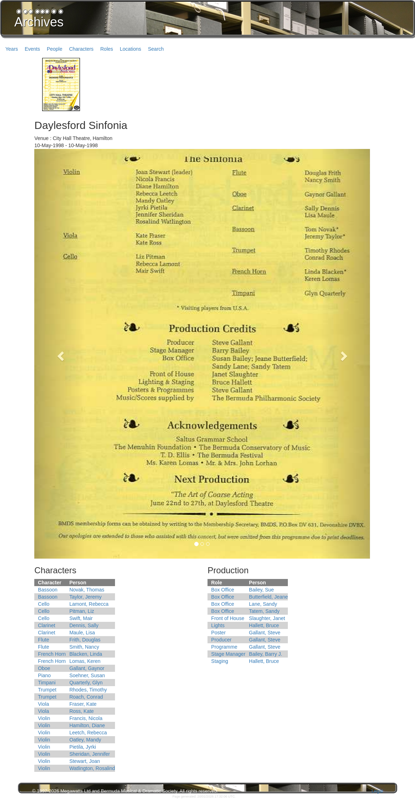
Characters (81, 49)
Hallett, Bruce (264, 625)
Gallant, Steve (264, 632)
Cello (43, 604)
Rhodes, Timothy (88, 690)
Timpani (46, 682)
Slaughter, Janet (267, 618)
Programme (224, 647)
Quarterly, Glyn (85, 682)
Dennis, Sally (84, 625)
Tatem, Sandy (264, 611)
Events (32, 49)
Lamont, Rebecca (89, 604)
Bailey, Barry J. (265, 654)
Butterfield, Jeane (268, 597)
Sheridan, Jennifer (89, 754)
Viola (43, 704)
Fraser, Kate (82, 704)
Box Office (222, 590)
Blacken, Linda (85, 654)
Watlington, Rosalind (92, 768)
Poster (218, 632)
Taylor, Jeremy (85, 597)
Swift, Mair (80, 618)
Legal (377, 791)
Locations (130, 49)
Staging (219, 661)
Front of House (227, 618)
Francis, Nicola (85, 718)
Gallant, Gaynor (86, 668)
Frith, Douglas (84, 640)
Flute (43, 640)
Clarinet (46, 625)
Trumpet (47, 690)
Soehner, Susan (87, 675)
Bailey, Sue (261, 590)
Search (156, 49)
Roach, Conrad (86, 697)
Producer (221, 640)
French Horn (52, 654)
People (54, 49)
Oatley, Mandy (85, 740)
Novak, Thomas (86, 590)
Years (11, 49)
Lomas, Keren (84, 661)
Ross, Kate (81, 711)
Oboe (44, 668)
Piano (44, 675)
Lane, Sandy (263, 604)
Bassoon (47, 590)
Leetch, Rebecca (88, 732)
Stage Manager (228, 654)
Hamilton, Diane (87, 725)
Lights (217, 625)
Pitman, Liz (81, 611)
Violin (44, 718)
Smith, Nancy (84, 647)
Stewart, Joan (84, 761)
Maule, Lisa (82, 632)
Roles (106, 49)
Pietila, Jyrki (82, 747)
